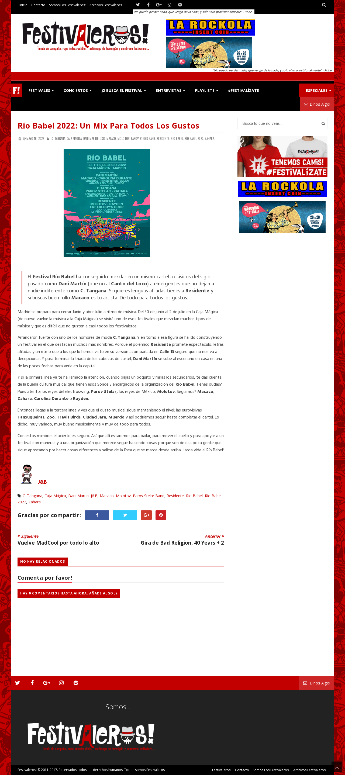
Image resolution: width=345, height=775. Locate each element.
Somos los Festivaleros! (67, 5)
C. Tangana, (58, 138)
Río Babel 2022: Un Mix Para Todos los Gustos (108, 125)
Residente (175, 495)
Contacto (38, 5)
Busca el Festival (121, 90)
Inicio (23, 5)
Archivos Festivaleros (105, 5)
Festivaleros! (27, 769)
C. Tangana (32, 495)
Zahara (34, 501)
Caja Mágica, (74, 138)
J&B (42, 482)
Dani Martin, (91, 138)
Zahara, (210, 138)
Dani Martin (78, 495)
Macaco (107, 495)
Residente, (163, 138)
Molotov (123, 495)
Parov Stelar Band (148, 495)
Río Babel (194, 495)
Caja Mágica (55, 495)
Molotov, (124, 138)
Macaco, (111, 138)
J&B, (103, 138)
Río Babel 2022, (194, 138)
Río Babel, (177, 138)
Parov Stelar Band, (143, 138)
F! (16, 90)
